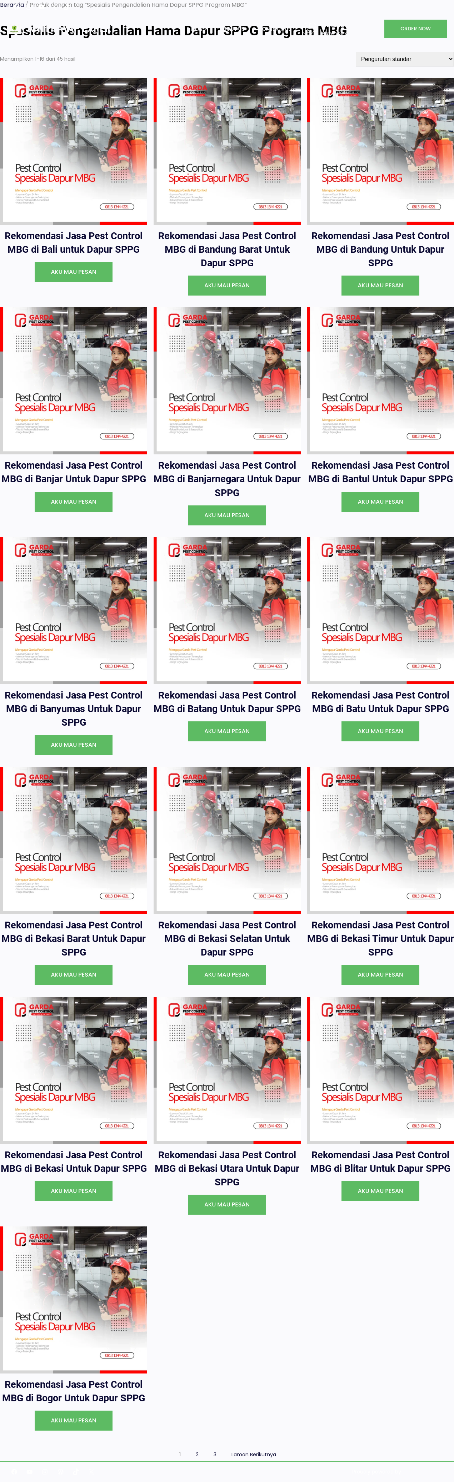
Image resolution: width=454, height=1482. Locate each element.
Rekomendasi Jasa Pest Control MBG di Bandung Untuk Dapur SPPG (380, 249)
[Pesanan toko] (405, 59)
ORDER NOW (415, 28)
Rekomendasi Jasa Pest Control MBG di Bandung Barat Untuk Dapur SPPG (227, 249)
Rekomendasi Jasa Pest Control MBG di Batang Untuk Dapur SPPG (227, 702)
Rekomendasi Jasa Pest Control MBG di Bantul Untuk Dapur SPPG (380, 472)
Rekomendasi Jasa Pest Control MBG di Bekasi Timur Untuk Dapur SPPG (380, 938)
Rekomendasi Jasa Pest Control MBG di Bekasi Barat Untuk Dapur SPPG (73, 938)
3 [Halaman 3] (215, 1454)
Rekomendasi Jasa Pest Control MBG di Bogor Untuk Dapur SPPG (73, 1391)
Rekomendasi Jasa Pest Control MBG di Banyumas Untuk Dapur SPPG (74, 709)
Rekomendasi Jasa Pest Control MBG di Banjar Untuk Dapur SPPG (73, 472)
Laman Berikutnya (253, 1454)
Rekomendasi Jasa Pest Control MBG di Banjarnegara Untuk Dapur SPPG (227, 479)
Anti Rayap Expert (71, 28)
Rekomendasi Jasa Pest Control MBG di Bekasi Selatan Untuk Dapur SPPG (227, 938)
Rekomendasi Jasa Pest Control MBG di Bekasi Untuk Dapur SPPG (74, 1161)
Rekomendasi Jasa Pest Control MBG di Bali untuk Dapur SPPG (74, 242)
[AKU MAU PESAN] (73, 272)
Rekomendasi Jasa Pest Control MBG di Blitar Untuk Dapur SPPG (380, 1161)
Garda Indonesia (423, 1471)
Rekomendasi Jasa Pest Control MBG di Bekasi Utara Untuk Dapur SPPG (227, 1168)
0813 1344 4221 (345, 25)
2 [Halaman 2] (197, 1454)
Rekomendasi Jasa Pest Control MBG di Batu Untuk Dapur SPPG (380, 702)
